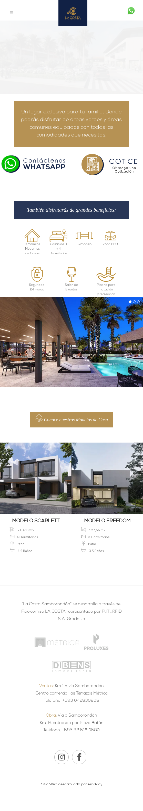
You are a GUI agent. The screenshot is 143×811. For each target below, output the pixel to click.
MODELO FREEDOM (107, 521)
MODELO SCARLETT (35, 521)
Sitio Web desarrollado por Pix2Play (71, 784)
